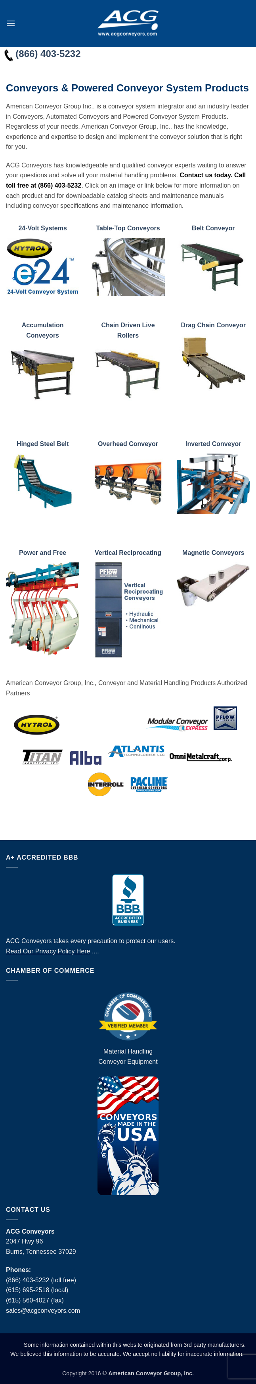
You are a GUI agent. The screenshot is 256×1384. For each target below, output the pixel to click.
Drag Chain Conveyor (213, 325)
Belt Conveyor (213, 228)
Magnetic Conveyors (213, 552)
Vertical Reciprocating (128, 552)
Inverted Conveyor (213, 443)
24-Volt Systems (42, 228)
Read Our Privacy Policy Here (48, 951)
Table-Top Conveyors (128, 228)
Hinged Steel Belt (43, 443)
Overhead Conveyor (128, 443)
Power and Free (42, 552)
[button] (10, 23)
